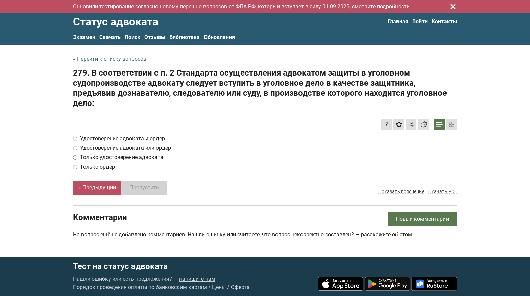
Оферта (240, 287)
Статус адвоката (115, 21)
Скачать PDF (442, 191)
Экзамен (84, 37)
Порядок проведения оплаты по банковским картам (140, 287)
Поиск (132, 37)
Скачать (110, 37)
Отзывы (154, 37)
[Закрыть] (453, 7)
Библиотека (184, 37)
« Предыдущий (97, 187)
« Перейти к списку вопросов (109, 59)
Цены (219, 287)
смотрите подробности (381, 6)
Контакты (444, 21)
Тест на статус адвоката (120, 266)
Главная (398, 21)
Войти (420, 21)
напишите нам (197, 279)
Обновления (219, 37)
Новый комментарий (422, 219)
